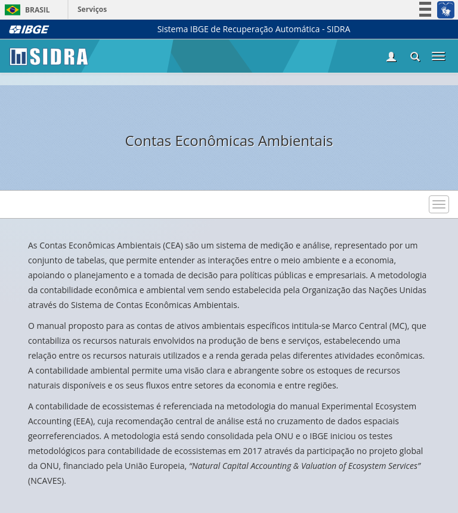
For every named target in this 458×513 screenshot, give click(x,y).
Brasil (25, 10)
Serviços (92, 9)
